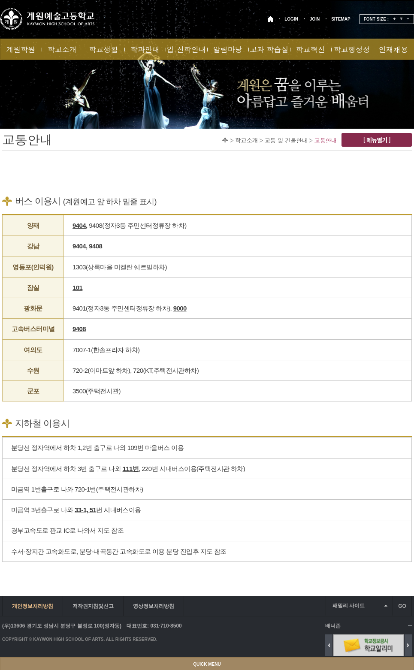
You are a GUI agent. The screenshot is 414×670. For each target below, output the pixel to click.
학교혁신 (310, 49)
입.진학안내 (186, 49)
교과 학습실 (269, 49)
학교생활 (103, 49)
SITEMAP (340, 19)
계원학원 (20, 49)
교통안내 (325, 140)
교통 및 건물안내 (285, 140)
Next (408, 645)
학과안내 (145, 49)
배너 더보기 (410, 626)
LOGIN (291, 19)
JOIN (315, 19)
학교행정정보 (352, 52)
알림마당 (227, 49)
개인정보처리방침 (32, 606)
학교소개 (62, 49)
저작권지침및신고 (93, 606)
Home (225, 140)
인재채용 (393, 49)
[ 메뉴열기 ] (376, 140)
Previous (328, 645)
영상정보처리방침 (153, 606)
